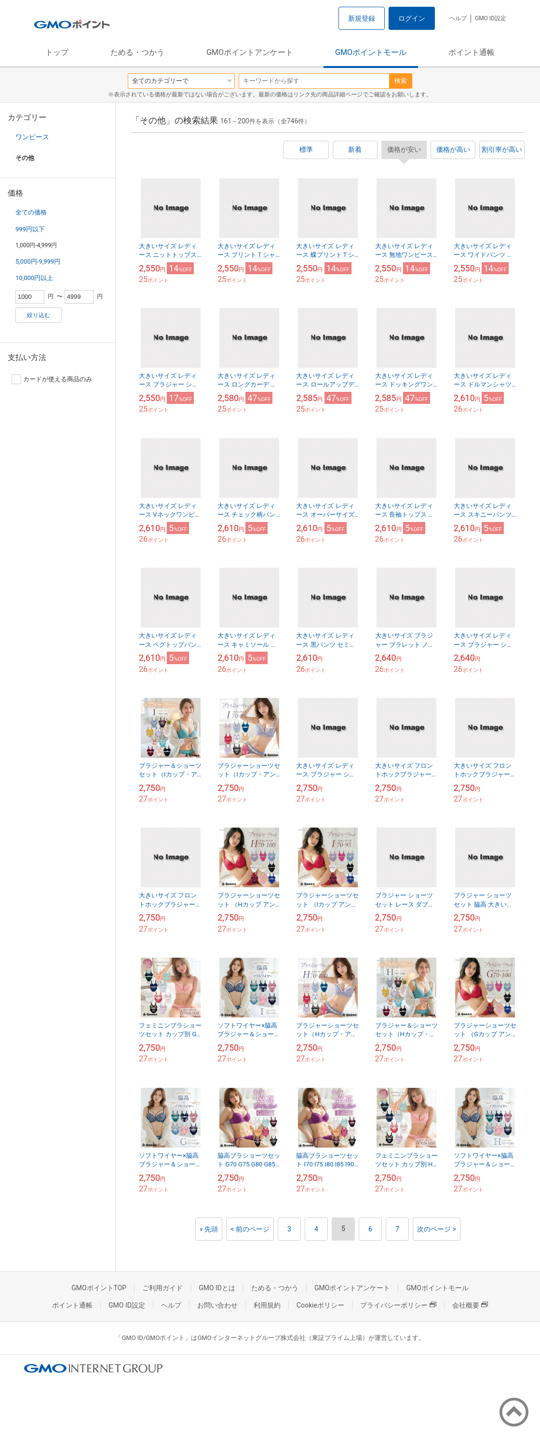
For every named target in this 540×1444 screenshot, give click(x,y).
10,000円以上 (34, 277)
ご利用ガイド (162, 1288)
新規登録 (361, 18)
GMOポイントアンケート (249, 52)
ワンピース (32, 137)
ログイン (411, 18)
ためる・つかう (137, 52)
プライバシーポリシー (398, 1305)
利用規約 (267, 1305)
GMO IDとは (217, 1288)
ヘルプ (458, 18)
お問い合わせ (217, 1305)
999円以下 (30, 229)
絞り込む (38, 315)
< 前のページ (250, 1229)
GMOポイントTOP (98, 1288)
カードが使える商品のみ (52, 379)
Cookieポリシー (320, 1305)
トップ (56, 52)
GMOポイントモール (370, 52)
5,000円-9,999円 (37, 261)
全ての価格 (31, 212)
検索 (400, 80)
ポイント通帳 (471, 52)
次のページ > (436, 1229)
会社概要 (470, 1305)
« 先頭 (209, 1229)
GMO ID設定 (490, 18)
